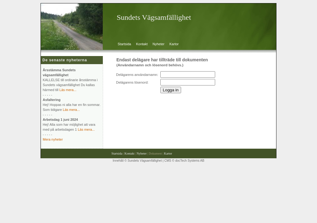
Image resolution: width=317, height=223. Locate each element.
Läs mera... (67, 90)
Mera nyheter (53, 139)
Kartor (174, 44)
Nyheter (159, 44)
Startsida (124, 44)
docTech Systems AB (189, 160)
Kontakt (141, 44)
